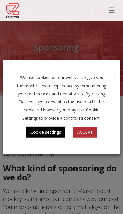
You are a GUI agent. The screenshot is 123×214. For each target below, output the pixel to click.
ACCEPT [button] (85, 132)
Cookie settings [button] (45, 132)
